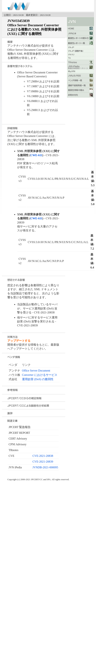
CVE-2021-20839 (42, 461)
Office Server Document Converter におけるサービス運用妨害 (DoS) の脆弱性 (39, 375)
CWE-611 (36, 155)
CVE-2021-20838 (42, 455)
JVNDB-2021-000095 (45, 467)
